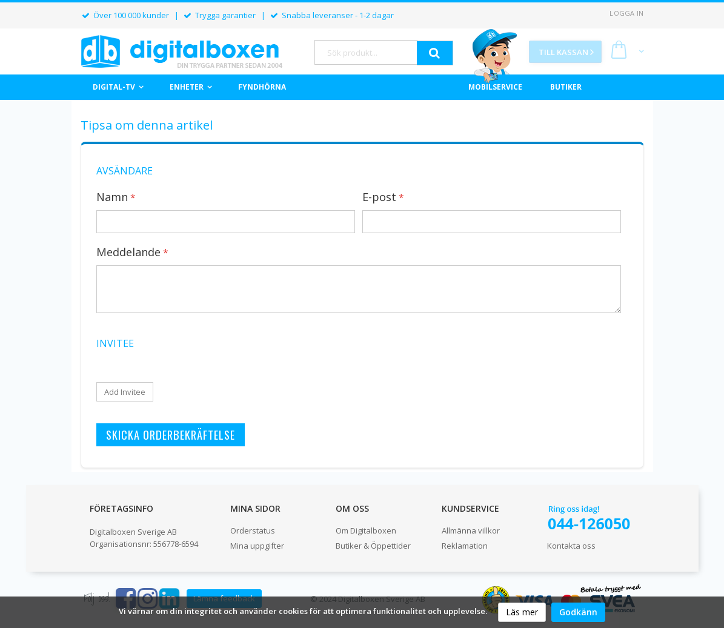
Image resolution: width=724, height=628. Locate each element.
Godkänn (578, 612)
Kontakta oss (571, 545)
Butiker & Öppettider (373, 545)
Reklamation (465, 545)
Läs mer (522, 612)
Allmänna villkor (471, 530)
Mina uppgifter (257, 545)
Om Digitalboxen (366, 530)
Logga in (626, 13)
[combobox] (365, 52)
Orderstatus (252, 530)
